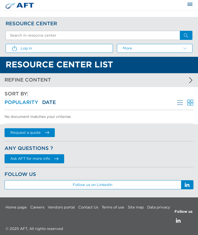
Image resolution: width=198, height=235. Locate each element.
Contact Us (88, 207)
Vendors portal (61, 207)
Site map (136, 207)
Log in (21, 48)
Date (49, 102)
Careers (37, 207)
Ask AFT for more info (34, 159)
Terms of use (113, 207)
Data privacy (158, 207)
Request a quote (29, 133)
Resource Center (31, 23)
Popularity (21, 102)
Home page (16, 207)
